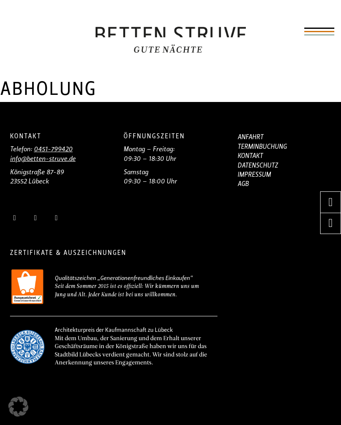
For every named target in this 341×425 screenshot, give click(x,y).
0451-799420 (53, 149)
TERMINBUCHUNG (262, 147)
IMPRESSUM (254, 175)
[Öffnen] (319, 32)
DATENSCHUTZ (257, 166)
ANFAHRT (250, 137)
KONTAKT (250, 156)
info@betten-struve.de (43, 159)
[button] (18, 406)
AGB (243, 184)
